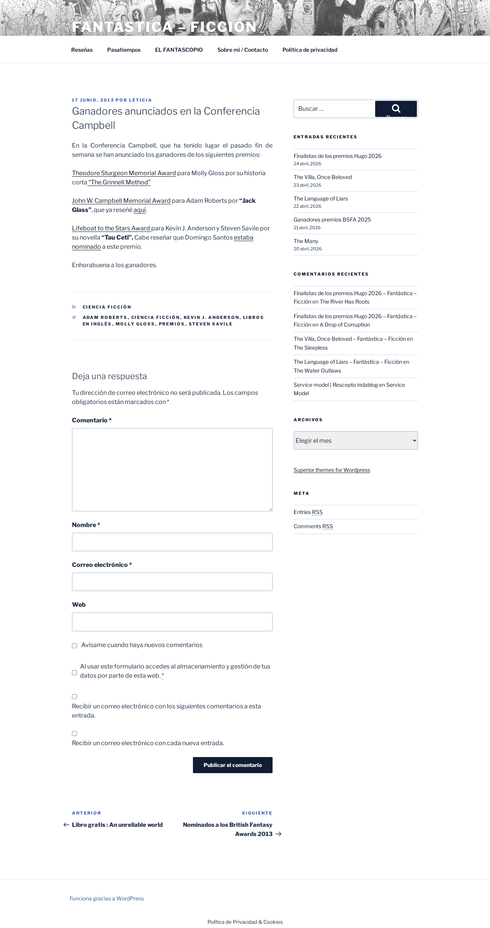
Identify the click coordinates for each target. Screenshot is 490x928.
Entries (308, 512)
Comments (313, 526)
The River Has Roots (344, 301)
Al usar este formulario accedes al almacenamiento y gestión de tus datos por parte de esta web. (175, 671)
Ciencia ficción (155, 317)
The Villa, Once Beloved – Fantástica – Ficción (350, 338)
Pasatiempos (123, 49)
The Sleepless (311, 347)
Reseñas (82, 49)
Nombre (86, 525)
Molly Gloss (135, 324)
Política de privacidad (310, 49)
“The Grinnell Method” (118, 182)
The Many (306, 241)
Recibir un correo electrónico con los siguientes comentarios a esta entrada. (166, 711)
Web (79, 604)
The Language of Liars (321, 198)
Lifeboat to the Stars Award (111, 228)
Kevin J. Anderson (212, 317)
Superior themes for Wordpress (332, 469)
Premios (172, 324)
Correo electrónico (102, 564)
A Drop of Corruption (345, 324)
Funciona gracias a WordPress (107, 898)
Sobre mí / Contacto (242, 49)
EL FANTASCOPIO (179, 49)
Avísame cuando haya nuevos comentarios (142, 645)
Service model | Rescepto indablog (336, 384)
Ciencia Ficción (107, 307)
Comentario (92, 420)
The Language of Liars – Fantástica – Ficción (348, 361)
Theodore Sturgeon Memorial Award (124, 173)
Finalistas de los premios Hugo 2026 (338, 156)
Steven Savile (211, 324)
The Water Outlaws (317, 370)
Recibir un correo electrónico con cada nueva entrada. (148, 743)
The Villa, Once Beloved (323, 177)
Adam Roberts (105, 317)
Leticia (140, 100)
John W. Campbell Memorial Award (121, 200)
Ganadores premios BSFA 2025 (332, 219)
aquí (140, 210)
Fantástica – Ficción (164, 26)
